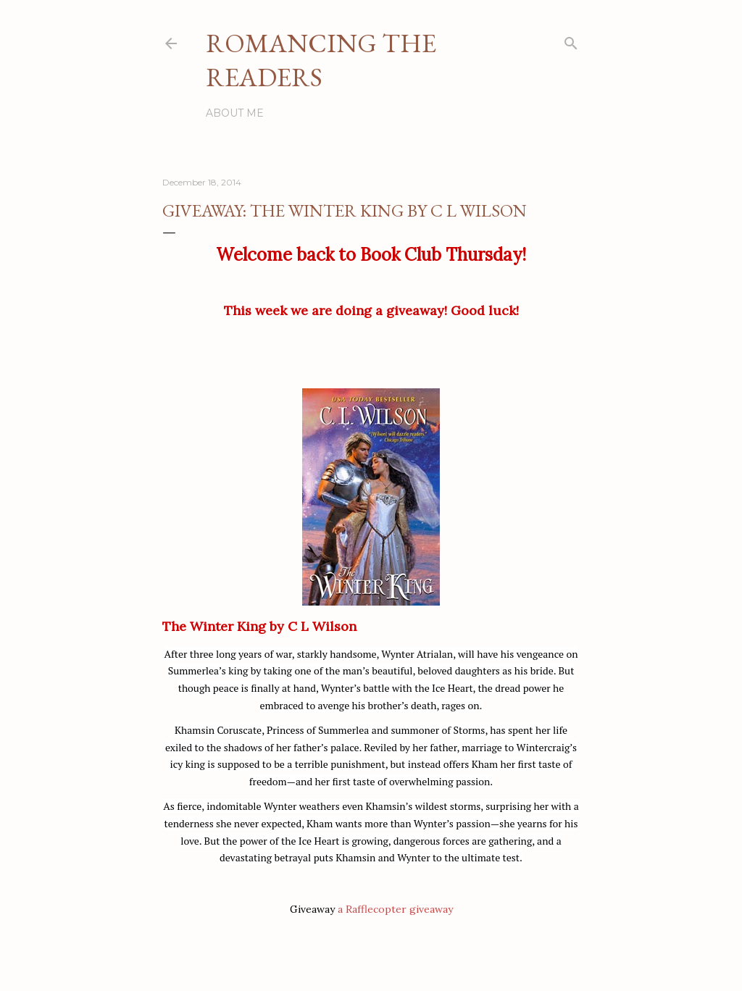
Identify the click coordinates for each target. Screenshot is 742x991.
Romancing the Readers (321, 60)
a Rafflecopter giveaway (395, 909)
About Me (235, 113)
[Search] (571, 40)
